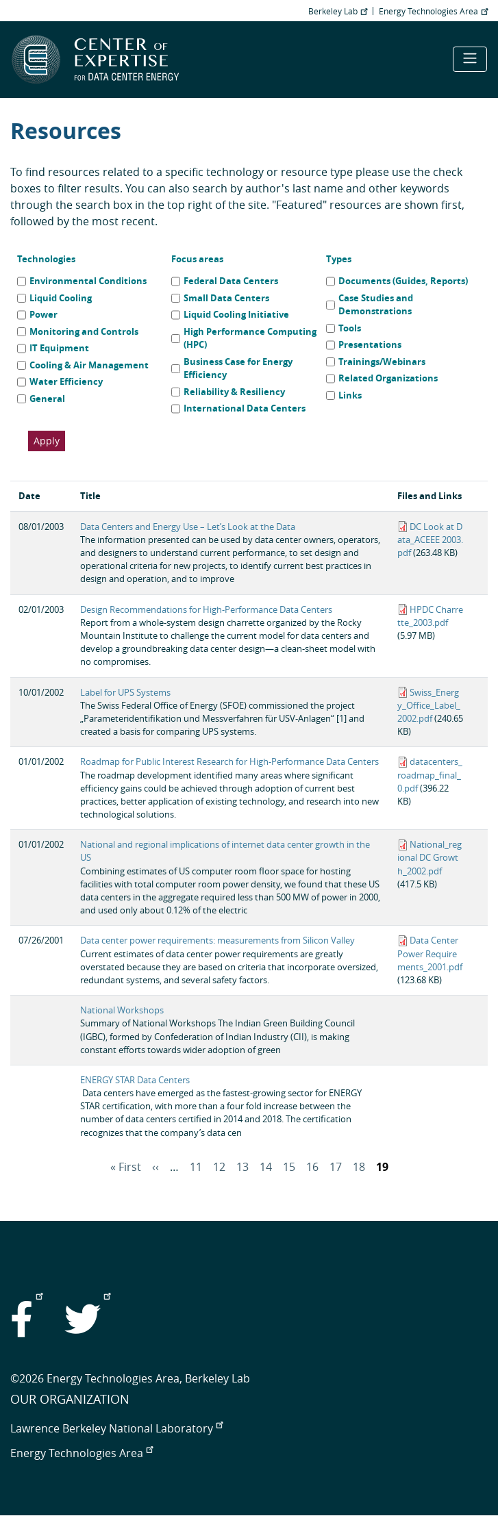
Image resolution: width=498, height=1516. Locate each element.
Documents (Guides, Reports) (403, 281)
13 (242, 1166)
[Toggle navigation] (470, 59)
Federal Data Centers (231, 281)
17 (335, 1166)
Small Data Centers (226, 298)
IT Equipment (59, 348)
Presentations (369, 344)
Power (43, 314)
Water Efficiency (66, 381)
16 (312, 1166)
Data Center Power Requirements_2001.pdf (429, 953)
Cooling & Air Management (89, 365)
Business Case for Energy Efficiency (238, 368)
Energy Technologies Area (433, 11)
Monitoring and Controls (83, 331)
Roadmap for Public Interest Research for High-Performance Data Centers (229, 762)
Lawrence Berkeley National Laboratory (116, 1428)
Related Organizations (388, 378)
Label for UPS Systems (125, 692)
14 (266, 1166)
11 (196, 1166)
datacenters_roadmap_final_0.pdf (429, 775)
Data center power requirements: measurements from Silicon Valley (217, 940)
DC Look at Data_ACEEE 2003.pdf (430, 540)
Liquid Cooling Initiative (236, 314)
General (47, 398)
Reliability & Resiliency (234, 392)
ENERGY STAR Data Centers (135, 1080)
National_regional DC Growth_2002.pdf (429, 857)
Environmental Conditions (88, 281)
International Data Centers (245, 408)
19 (382, 1166)
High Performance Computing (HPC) (250, 338)
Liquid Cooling (60, 298)
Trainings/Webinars (381, 361)
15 (289, 1166)
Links (350, 395)
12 (219, 1166)
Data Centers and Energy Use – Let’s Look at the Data (187, 527)
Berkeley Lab (337, 11)
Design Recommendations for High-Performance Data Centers (206, 610)
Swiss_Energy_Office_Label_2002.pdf (428, 705)
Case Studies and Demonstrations (375, 305)
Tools (349, 328)
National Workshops (122, 1010)
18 (359, 1166)
